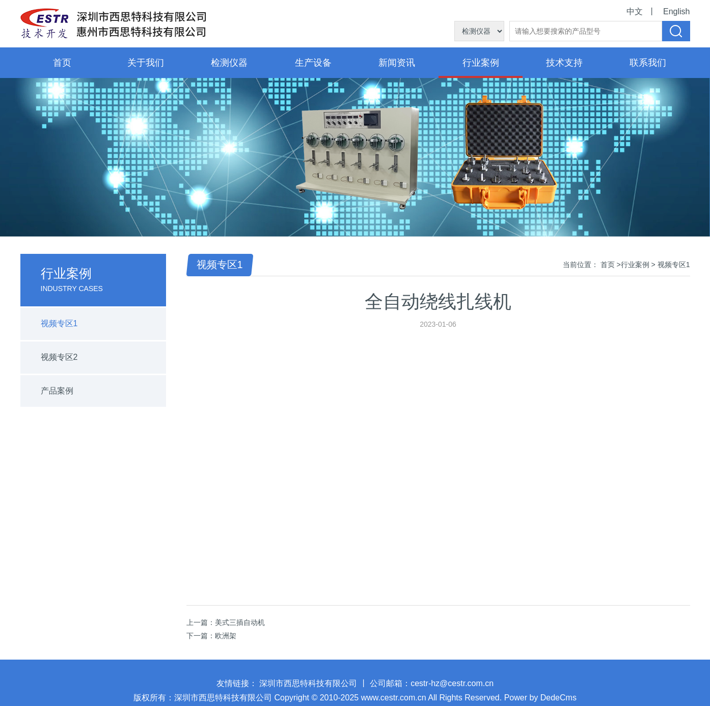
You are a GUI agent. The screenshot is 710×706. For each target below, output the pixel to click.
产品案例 (57, 390)
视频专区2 (59, 357)
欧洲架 (225, 636)
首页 (62, 63)
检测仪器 (229, 63)
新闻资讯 (396, 63)
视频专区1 (59, 323)
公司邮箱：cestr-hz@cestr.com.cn (432, 687)
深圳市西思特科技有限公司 (308, 687)
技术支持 (564, 63)
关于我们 (145, 63)
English (676, 11)
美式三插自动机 (240, 622)
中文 (634, 11)
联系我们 (648, 63)
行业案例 (480, 63)
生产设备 (313, 63)
